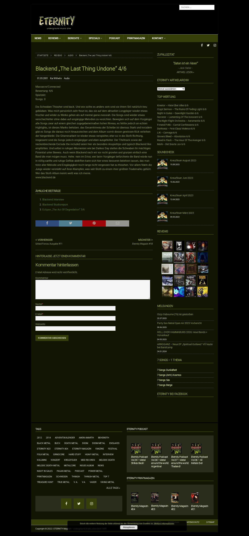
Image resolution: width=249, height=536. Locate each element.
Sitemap (210, 521)
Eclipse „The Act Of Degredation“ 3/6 (63, 209)
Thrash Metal (91, 476)
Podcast (114, 38)
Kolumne (42, 459)
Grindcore (58, 453)
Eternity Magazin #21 (199, 507)
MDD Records (88, 459)
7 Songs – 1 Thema (169, 360)
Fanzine (99, 448)
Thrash (76, 476)
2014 (48, 437)
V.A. (84, 481)
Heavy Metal (92, 453)
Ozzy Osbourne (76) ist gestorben (175, 313)
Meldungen (165, 305)
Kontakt (157, 38)
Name (38, 303)
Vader (93, 481)
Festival (112, 448)
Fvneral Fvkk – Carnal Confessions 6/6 (178, 124)
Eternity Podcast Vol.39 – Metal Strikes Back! (139, 459)
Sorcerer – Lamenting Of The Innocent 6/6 (179, 116)
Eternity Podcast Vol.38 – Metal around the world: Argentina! (160, 461)
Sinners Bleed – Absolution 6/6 (173, 136)
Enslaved (114, 442)
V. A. (76, 481)
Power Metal (95, 470)
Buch (57, 442)
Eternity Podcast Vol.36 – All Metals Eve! (199, 459)
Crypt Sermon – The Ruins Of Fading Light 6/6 (181, 108)
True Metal (63, 481)
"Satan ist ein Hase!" (185, 63)
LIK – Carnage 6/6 (167, 132)
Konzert (55, 459)
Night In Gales (45, 470)
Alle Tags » (113, 487)
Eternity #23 (43, 448)
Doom (85, 442)
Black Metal (43, 442)
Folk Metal (43, 453)
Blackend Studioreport (55, 204)
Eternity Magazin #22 (179, 507)
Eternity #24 (61, 448)
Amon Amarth (86, 437)
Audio (67, 77)
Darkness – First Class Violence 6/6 (176, 128)
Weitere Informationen (164, 524)
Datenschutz (192, 521)
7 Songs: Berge (164, 384)
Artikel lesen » (185, 71)
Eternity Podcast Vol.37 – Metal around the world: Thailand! (180, 461)
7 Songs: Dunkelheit (167, 369)
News (38, 38)
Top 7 (106, 476)
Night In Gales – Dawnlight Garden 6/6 (178, 112)
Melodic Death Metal (48, 464)
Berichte (73, 38)
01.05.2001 (42, 77)
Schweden (62, 476)
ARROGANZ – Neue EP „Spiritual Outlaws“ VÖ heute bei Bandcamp (185, 345)
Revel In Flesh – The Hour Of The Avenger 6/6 (181, 139)
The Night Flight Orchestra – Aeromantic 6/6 (181, 120)
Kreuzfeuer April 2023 (181, 195)
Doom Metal (98, 442)
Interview (108, 453)
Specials (94, 38)
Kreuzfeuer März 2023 (182, 212)
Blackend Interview (53, 199)
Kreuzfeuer (70, 459)
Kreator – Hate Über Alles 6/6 (172, 104)
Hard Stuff (75, 453)
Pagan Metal (64, 470)
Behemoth (103, 437)
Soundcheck (165, 152)
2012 (39, 437)
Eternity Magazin (81, 448)
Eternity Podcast (137, 428)
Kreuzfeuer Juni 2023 (181, 177)
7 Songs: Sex (163, 379)
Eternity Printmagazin (140, 477)
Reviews (53, 38)
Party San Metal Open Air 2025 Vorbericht (179, 322)
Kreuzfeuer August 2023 (183, 160)
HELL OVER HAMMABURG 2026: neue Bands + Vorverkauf (182, 333)
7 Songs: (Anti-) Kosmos (169, 374)
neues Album (87, 464)
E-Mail (38, 313)
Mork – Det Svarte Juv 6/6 (171, 143)
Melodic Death (107, 459)
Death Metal (71, 442)
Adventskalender (65, 437)
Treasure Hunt (45, 481)
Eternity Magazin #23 (159, 507)
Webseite (40, 323)
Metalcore (70, 464)
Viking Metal (107, 481)
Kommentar (41, 277)
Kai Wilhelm (56, 77)
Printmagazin (136, 38)
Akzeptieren (129, 527)
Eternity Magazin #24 (139, 507)
